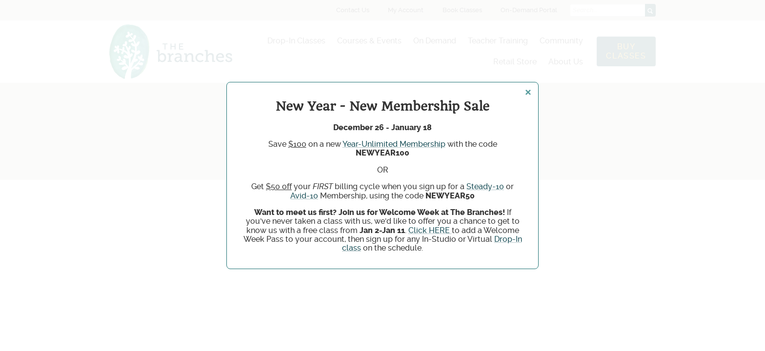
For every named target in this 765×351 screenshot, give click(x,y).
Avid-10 (304, 195)
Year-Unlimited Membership (393, 144)
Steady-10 (485, 186)
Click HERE (430, 230)
